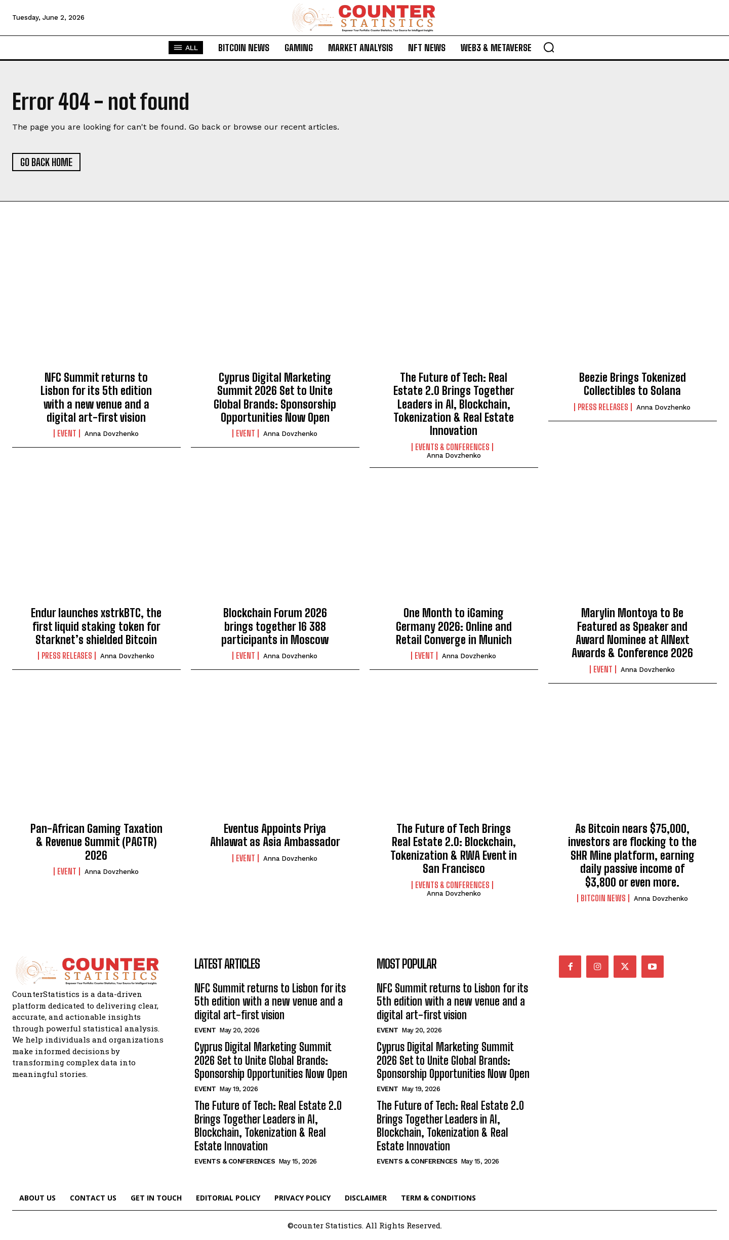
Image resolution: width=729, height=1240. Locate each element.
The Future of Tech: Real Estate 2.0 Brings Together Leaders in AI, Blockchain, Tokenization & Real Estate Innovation (453, 404)
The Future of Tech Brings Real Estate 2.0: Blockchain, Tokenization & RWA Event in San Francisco (453, 848)
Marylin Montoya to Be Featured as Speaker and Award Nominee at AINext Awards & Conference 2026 (632, 633)
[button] (549, 47)
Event (66, 433)
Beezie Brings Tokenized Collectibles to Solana (632, 384)
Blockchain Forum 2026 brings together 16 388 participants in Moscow (275, 626)
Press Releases (603, 407)
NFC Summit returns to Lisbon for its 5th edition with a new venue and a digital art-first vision (96, 397)
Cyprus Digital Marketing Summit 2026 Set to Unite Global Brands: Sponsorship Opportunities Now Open (275, 397)
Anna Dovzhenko (112, 433)
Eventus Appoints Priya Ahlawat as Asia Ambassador (275, 835)
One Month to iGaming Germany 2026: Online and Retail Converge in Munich (454, 626)
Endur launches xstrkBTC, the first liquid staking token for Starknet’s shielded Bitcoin (96, 626)
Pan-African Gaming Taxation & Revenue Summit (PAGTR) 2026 (96, 842)
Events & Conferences (452, 447)
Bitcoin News (603, 898)
